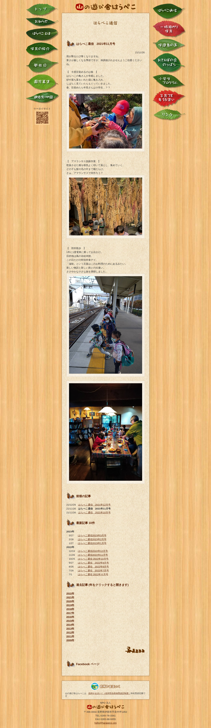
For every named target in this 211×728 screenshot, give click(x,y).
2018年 (70, 609)
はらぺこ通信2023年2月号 (92, 539)
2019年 (70, 605)
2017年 (70, 613)
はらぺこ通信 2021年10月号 (94, 512)
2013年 (70, 628)
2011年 (70, 636)
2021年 (70, 597)
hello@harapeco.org (105, 723)
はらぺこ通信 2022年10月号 (93, 558)
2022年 (70, 593)
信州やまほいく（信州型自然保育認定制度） (109, 693)
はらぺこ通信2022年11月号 (93, 555)
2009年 (70, 640)
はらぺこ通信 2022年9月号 (93, 562)
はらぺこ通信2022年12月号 (93, 551)
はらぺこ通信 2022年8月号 (93, 566)
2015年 (70, 620)
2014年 (70, 624)
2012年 (70, 632)
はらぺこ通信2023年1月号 (92, 543)
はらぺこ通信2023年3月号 (92, 535)
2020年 (70, 601)
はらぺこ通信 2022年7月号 (93, 570)
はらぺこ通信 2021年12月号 (94, 504)
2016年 (70, 616)
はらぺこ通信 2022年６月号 (93, 574)
